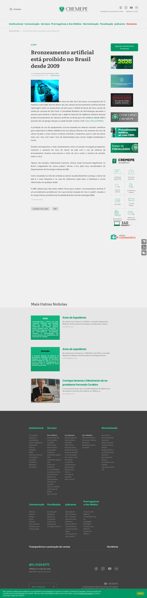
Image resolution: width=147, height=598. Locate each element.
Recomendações (108, 438)
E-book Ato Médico (87, 532)
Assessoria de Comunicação (34, 527)
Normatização (91, 23)
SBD (55, 209)
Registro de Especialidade (52, 478)
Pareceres (105, 440)
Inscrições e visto (71, 457)
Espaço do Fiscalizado (51, 518)
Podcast (32, 521)
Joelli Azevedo (55, 75)
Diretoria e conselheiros (34, 439)
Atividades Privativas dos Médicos (88, 526)
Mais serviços (52, 494)
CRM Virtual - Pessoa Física (52, 446)
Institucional (16, 23)
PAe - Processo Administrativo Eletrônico (70, 519)
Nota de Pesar (34, 524)
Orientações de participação (71, 535)
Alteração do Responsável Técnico (69, 469)
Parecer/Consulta (88, 438)
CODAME (32, 450)
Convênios (33, 462)
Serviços (45, 23)
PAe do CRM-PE (71, 524)
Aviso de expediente (74, 349)
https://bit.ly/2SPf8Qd (94, 121)
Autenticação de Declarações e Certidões (53, 440)
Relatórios (51, 514)
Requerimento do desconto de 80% (71, 451)
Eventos (32, 514)
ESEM (31, 452)
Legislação (87, 521)
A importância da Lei (89, 518)
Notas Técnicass (108, 442)
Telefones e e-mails (132, 11)
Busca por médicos (89, 440)
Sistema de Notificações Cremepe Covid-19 (54, 523)
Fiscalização (106, 23)
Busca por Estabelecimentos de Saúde (88, 444)
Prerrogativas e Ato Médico (66, 23)
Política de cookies (86, 593)
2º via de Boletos (53, 469)
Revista (31, 517)
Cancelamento (52, 474)
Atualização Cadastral (51, 451)
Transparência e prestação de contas (111, 11)
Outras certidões (53, 487)
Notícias (32, 512)
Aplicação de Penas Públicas (70, 513)
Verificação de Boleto (52, 490)
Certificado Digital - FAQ (54, 461)
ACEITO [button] (140, 593)
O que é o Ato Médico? (88, 513)
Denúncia (131, 23)
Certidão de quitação (51, 483)
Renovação (69, 460)
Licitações (32, 460)
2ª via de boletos (71, 455)
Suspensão (69, 462)
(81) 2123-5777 (39, 565)
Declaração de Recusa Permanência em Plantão (108, 461)
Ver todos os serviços (124, 225)
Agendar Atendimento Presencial (124, 47)
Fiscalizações (52, 512)
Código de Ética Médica (107, 446)
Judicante (119, 23)
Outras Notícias (14, 31)
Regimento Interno (33, 446)
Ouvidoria (32, 467)
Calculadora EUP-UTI (108, 468)
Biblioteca (32, 465)
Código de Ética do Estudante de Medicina (108, 452)
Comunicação (32, 23)
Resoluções (106, 435)
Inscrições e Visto (53, 472)
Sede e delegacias (36, 442)
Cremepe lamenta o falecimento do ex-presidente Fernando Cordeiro (85, 382)
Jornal (31, 519)
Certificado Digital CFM (54, 456)
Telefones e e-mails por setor (40, 569)
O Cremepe (33, 435)
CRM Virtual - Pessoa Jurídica (70, 446)
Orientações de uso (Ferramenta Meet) (71, 528)
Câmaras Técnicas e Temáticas (35, 456)
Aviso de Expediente (74, 317)
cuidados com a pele (40, 209)
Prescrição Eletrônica (51, 466)
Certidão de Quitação (69, 475)
